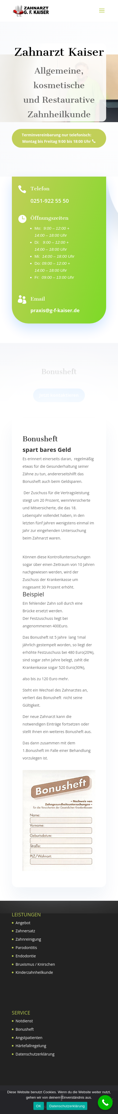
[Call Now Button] (105, 1102)
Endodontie (26, 955)
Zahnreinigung (28, 939)
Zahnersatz (25, 930)
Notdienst (24, 1020)
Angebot (23, 922)
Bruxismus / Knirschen (35, 964)
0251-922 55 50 (49, 200)
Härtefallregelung (31, 1045)
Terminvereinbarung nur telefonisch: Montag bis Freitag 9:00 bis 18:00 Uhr (56, 142)
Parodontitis (26, 947)
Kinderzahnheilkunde (34, 972)
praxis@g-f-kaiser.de (54, 310)
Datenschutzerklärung (35, 1054)
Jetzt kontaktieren (59, 398)
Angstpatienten (29, 1037)
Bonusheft (25, 1029)
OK (38, 1106)
